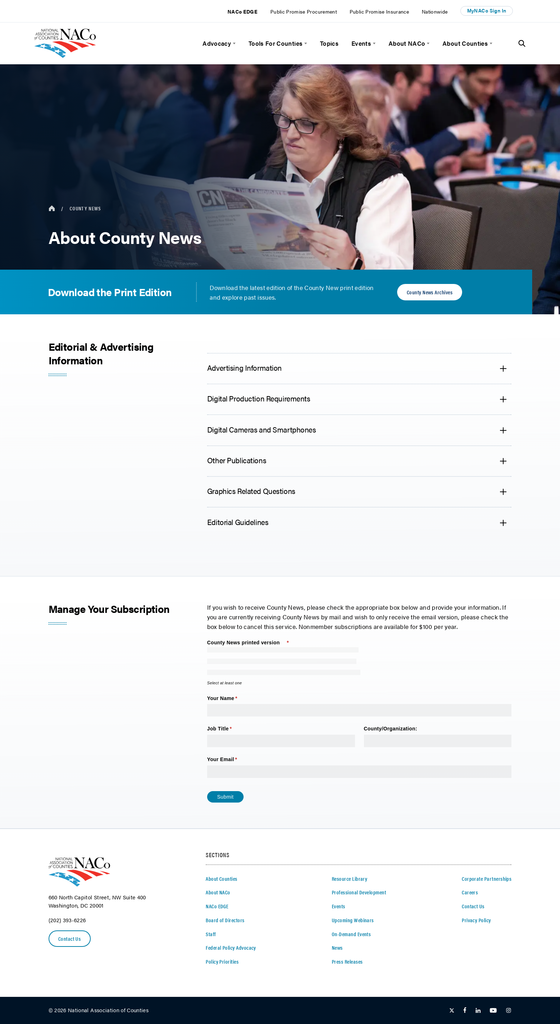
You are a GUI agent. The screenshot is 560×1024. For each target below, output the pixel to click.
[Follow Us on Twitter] (451, 1011)
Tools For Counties (275, 43)
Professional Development (359, 892)
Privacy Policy (476, 920)
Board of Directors (225, 920)
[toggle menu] (233, 43)
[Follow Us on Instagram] (508, 1011)
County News (85, 208)
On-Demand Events (351, 934)
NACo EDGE (243, 11)
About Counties (465, 43)
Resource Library (349, 879)
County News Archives (429, 292)
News (337, 947)
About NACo (407, 43)
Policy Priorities (222, 961)
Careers (470, 892)
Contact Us (69, 939)
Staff (211, 934)
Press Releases (347, 961)
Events (361, 43)
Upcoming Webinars (353, 920)
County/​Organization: (391, 728)
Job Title (230, 729)
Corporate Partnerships (486, 879)
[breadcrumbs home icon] (52, 208)
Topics (329, 43)
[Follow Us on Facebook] (464, 1011)
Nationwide (435, 11)
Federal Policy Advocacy (231, 947)
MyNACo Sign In (486, 10)
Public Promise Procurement (303, 11)
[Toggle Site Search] (522, 43)
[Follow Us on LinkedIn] (478, 1011)
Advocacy (216, 43)
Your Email (233, 759)
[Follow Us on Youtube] (493, 1011)
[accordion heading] (359, 369)
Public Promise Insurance (379, 11)
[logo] (65, 55)
